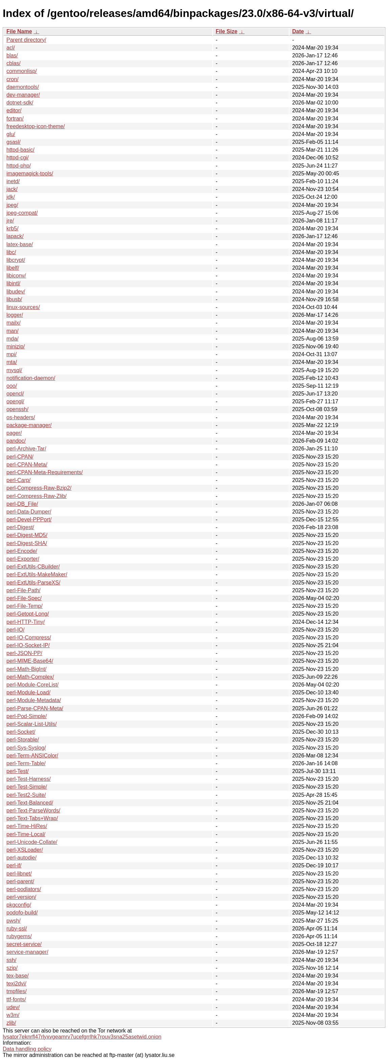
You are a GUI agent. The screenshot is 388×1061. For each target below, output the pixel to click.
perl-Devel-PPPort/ (28, 519)
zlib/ (11, 1023)
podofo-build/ (22, 912)
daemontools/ (22, 87)
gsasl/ (13, 142)
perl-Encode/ (21, 551)
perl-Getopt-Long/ (27, 614)
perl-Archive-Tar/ (26, 448)
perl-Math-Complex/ (30, 677)
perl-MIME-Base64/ (29, 661)
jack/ (12, 189)
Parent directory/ (26, 40)
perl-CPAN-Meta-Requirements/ (44, 472)
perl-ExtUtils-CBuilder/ (33, 567)
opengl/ (15, 401)
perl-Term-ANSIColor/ (32, 755)
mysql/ (14, 370)
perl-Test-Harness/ (28, 779)
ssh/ (11, 960)
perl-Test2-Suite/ (26, 795)
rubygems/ (19, 936)
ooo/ (11, 386)
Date (298, 31)
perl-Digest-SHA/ (26, 543)
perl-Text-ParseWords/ (33, 810)
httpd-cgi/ (17, 157)
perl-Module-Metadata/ (33, 700)
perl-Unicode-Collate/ (31, 842)
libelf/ (12, 268)
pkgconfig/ (18, 905)
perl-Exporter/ (22, 559)
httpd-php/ (18, 166)
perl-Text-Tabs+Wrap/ (32, 818)
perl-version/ (21, 897)
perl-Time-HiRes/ (26, 826)
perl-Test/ (17, 771)
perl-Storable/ (22, 739)
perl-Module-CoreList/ (32, 685)
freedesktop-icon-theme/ (35, 126)
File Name (19, 31)
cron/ (12, 79)
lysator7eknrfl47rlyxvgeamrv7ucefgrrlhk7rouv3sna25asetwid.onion (82, 1037)
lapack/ (15, 236)
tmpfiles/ (16, 991)
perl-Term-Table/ (26, 763)
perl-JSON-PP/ (24, 653)
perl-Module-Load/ (28, 692)
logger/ (14, 315)
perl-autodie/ (21, 858)
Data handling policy (27, 1049)
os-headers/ (20, 417)
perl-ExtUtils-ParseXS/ (33, 582)
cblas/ (13, 63)
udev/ (13, 1007)
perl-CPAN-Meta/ (26, 464)
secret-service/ (24, 944)
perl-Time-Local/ (25, 834)
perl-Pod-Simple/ (26, 716)
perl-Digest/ (20, 527)
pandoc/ (16, 441)
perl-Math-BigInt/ (26, 669)
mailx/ (13, 323)
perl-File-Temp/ (24, 606)
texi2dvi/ (16, 983)
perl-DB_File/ (22, 504)
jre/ (10, 221)
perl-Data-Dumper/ (28, 512)
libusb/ (14, 299)
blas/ (12, 55)
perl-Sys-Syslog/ (26, 748)
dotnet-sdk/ (19, 102)
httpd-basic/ (20, 150)
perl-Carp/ (18, 480)
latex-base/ (19, 244)
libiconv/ (16, 275)
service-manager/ (27, 952)
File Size (226, 31)
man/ (12, 331)
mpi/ (11, 354)
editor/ (13, 110)
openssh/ (17, 409)
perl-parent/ (20, 881)
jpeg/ (12, 205)
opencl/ (15, 394)
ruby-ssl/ (16, 928)
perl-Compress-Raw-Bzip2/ (38, 488)
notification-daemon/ (30, 378)
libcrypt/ (15, 260)
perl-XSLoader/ (24, 850)
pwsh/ (13, 921)
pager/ (14, 433)
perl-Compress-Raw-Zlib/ (36, 496)
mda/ (12, 339)
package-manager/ (28, 425)
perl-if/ (13, 865)
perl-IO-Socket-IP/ (28, 645)
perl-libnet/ (19, 873)
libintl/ (13, 283)
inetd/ (13, 181)
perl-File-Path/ (23, 590)
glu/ (10, 134)
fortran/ (15, 118)
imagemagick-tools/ (29, 173)
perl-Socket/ (20, 732)
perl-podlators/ (23, 889)
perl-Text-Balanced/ (29, 803)
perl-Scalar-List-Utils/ (31, 724)
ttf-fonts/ (16, 999)
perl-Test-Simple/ (26, 787)
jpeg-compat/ (22, 213)
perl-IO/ (15, 630)
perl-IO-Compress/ (28, 637)
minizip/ (15, 346)
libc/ (11, 252)
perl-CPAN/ (20, 457)
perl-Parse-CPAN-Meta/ (34, 708)
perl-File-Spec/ (24, 598)
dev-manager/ (23, 95)
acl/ (10, 48)
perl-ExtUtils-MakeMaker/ (36, 574)
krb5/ (12, 228)
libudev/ (15, 291)
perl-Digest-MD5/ (26, 535)
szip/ (12, 968)
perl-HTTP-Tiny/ (25, 622)
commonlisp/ (21, 71)
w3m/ (12, 1015)
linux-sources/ (23, 307)
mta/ (11, 362)
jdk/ (10, 197)
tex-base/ (17, 976)
